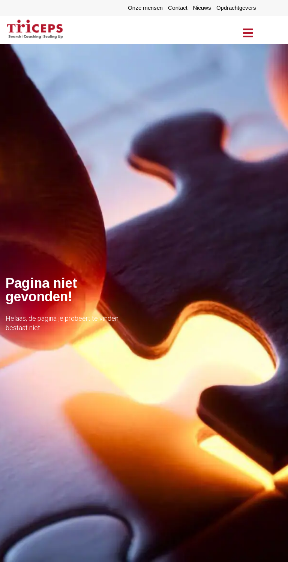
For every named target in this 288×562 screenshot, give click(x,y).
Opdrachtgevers (236, 8)
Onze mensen (145, 8)
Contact (178, 8)
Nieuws (202, 8)
